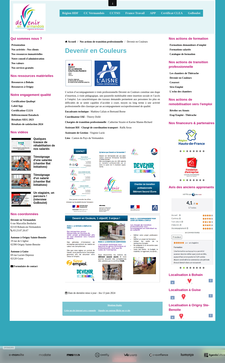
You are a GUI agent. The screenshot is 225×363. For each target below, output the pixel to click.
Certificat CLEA (172, 13)
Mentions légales (115, 305)
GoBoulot (194, 13)
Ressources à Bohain (22, 82)
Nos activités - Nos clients (25, 49)
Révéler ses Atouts (179, 110)
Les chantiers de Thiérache (184, 73)
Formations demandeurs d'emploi (188, 45)
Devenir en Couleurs (181, 77)
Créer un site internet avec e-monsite (80, 310)
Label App (17, 105)
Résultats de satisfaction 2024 (27, 124)
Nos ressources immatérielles (27, 54)
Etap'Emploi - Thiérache (183, 115)
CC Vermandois (94, 13)
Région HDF (70, 13)
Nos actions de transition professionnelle (101, 41)
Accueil (72, 41)
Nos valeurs (17, 63)
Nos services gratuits (22, 67)
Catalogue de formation (182, 54)
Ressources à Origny (22, 86)
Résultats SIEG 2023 (22, 119)
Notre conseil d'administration (27, 58)
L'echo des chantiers (181, 91)
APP (153, 13)
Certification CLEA (22, 110)
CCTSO (115, 13)
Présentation (18, 45)
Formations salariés (180, 49)
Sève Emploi (176, 87)
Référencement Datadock (25, 115)
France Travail (134, 13)
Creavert (174, 82)
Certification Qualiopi (23, 101)
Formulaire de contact (24, 266)
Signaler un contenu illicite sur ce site (114, 310)
